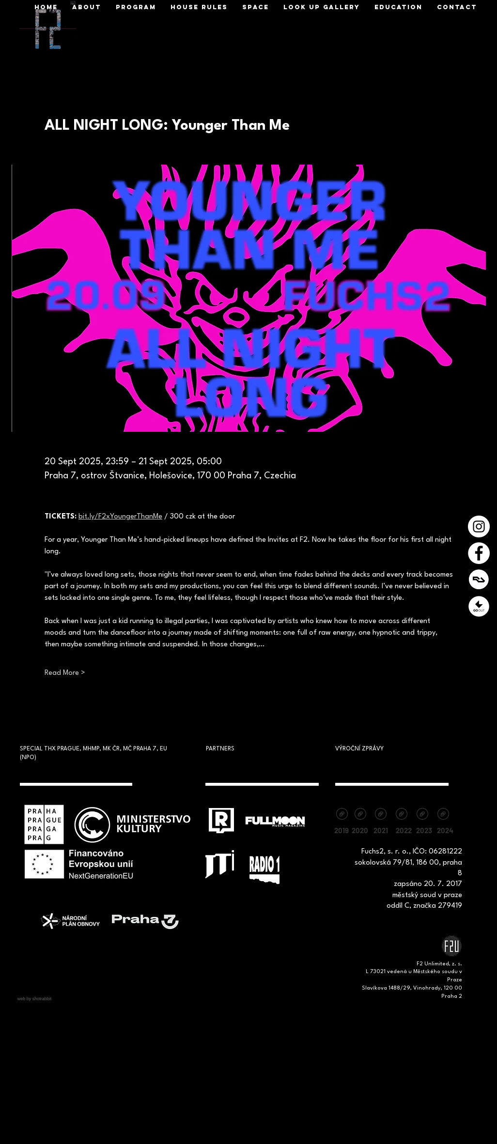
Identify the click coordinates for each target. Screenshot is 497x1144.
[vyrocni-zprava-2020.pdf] (360, 815)
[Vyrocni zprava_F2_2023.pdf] (422, 815)
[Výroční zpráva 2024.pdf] (443, 815)
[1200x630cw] (479, 580)
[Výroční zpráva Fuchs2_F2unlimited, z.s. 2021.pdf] (380, 815)
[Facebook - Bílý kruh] (479, 553)
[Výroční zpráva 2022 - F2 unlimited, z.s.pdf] (401, 815)
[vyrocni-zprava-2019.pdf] (341, 815)
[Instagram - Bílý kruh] (479, 526)
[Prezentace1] (479, 606)
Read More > (65, 673)
